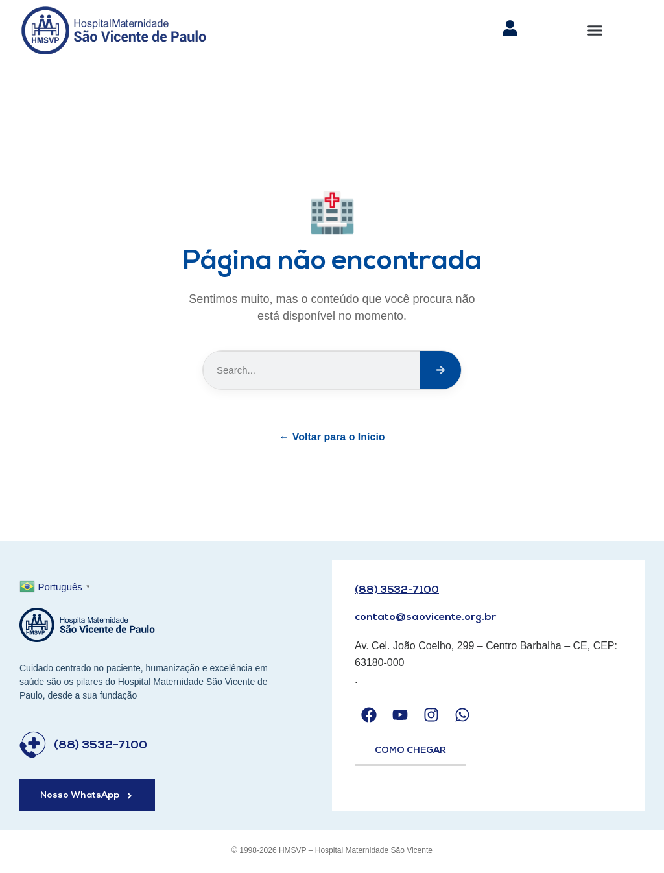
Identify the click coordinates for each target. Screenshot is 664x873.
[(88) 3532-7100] (32, 745)
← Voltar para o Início (332, 436)
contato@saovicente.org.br (425, 617)
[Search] (440, 370)
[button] (595, 30)
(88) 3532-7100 (100, 745)
